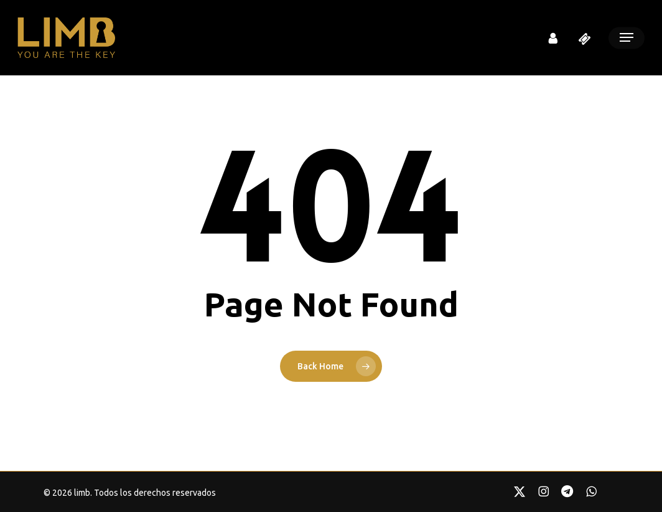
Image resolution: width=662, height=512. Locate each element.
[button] (626, 37)
